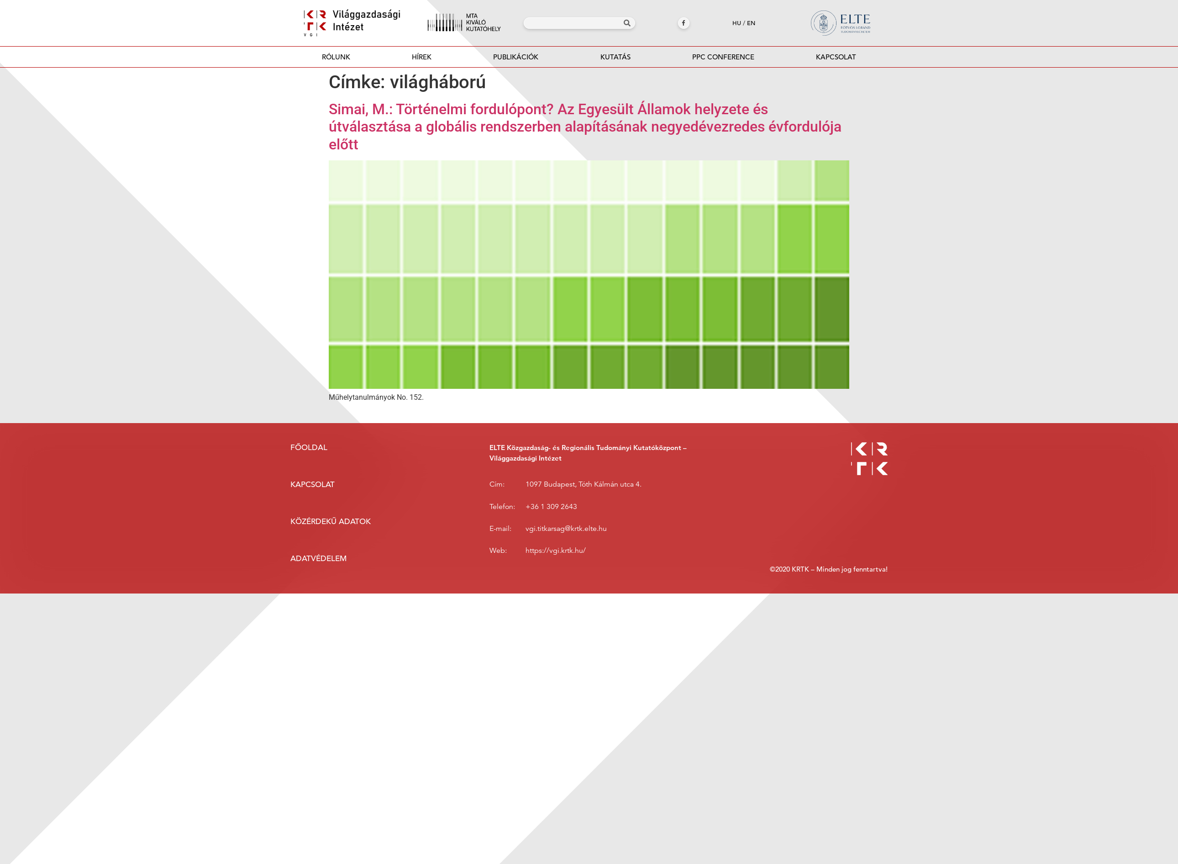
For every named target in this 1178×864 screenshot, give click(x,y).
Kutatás (615, 57)
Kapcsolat (836, 57)
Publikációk (516, 60)
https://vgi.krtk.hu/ (556, 550)
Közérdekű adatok (330, 521)
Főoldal (308, 447)
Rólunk (336, 57)
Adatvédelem (318, 558)
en (751, 23)
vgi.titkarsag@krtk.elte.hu (566, 528)
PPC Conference (723, 57)
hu (736, 23)
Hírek (421, 57)
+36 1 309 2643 (551, 506)
